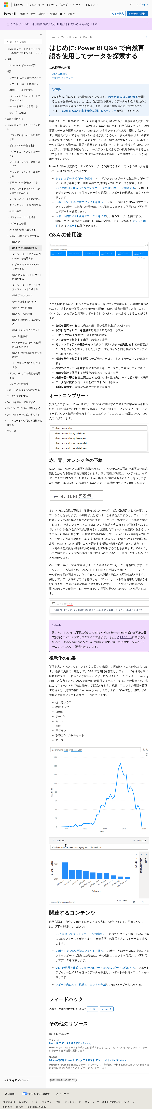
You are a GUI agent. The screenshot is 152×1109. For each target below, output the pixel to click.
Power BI (87, 37)
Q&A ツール (124, 637)
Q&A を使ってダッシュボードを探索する (80, 934)
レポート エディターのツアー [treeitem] (25, 77)
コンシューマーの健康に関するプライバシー (108, 1101)
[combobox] (23, 41)
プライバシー (71, 1101)
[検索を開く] (131, 5)
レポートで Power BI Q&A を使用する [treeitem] (25, 266)
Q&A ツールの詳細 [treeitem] (22, 313)
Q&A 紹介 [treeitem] (17, 241)
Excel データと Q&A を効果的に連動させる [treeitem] (26, 344)
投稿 (58, 1101)
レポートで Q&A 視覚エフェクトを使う (79, 202)
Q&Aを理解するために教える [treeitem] (26, 322)
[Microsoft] (6, 4)
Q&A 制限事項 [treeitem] (19, 336)
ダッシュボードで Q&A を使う (74, 178)
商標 (18, 1106)
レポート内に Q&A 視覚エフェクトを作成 (81, 216)
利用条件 (7, 1106)
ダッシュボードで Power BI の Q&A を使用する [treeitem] (26, 256)
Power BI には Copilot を (123, 96)
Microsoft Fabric (69, 37)
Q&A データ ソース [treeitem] (22, 295)
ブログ (45, 1101)
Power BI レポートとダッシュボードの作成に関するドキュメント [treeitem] (24, 51)
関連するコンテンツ (62, 78)
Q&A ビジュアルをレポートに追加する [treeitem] (27, 276)
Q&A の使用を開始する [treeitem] (24, 248)
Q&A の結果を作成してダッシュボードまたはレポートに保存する (95, 187)
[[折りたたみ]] (41, 35)
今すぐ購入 (118, 13)
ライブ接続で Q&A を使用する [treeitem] (26, 365)
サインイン (142, 4)
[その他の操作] (146, 37)
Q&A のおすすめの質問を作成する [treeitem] (27, 355)
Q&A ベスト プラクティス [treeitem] (26, 330)
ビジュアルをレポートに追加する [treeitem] (24, 137)
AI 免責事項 (9, 1101)
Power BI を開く (137, 13)
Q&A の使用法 (59, 73)
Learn (53, 37)
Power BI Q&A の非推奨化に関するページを (87, 110)
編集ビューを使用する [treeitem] (21, 90)
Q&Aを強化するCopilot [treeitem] (24, 301)
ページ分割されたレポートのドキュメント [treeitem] (24, 98)
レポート (71, 225)
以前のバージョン (28, 1101)
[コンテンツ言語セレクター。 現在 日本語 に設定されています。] (10, 1094)
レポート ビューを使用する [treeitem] (23, 83)
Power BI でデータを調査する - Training (70, 1043)
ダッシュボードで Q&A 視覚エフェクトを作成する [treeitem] (26, 287)
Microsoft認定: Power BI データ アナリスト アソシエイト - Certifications (87, 1060)
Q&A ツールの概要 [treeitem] (22, 307)
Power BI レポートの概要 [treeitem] (22, 65)
